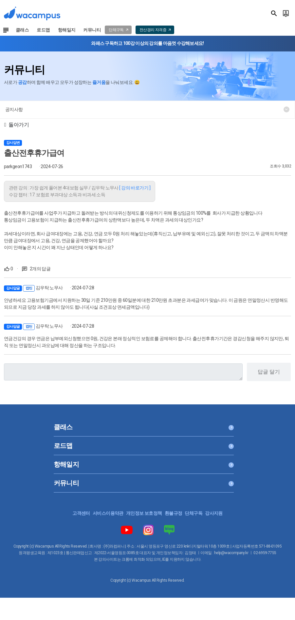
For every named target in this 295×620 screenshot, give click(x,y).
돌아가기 (16, 125)
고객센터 (81, 513)
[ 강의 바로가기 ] (134, 187)
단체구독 (193, 513)
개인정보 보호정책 (144, 513)
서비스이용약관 (108, 513)
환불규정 (173, 513)
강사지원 (214, 513)
